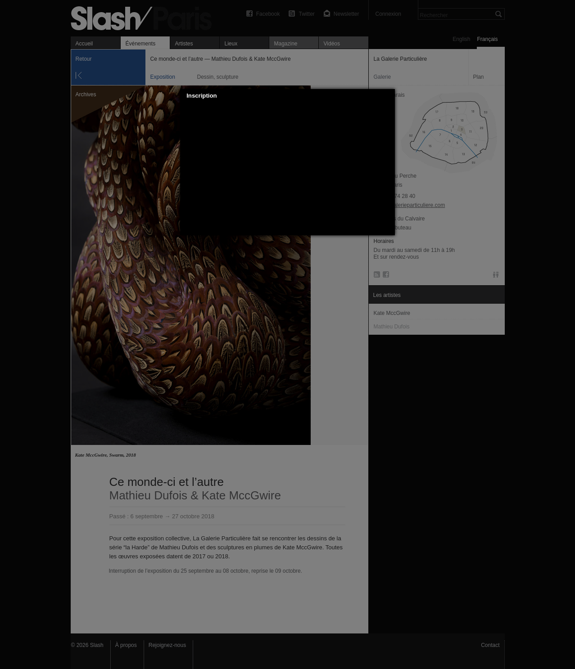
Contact (490, 645)
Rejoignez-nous (167, 645)
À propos (126, 645)
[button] (388, 95)
